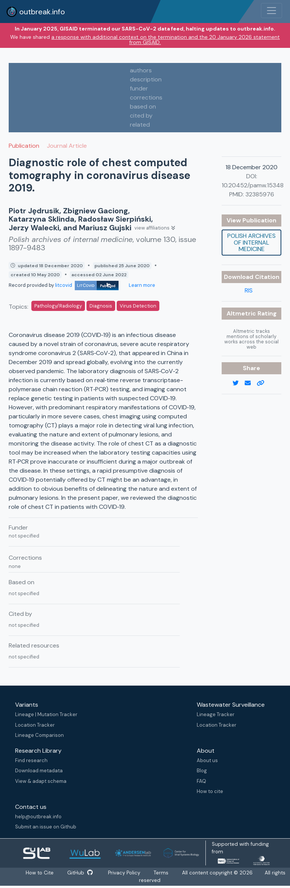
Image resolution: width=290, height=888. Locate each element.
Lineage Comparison (39, 735)
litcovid (87, 285)
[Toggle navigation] (271, 10)
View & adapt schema (40, 781)
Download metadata (39, 770)
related (140, 125)
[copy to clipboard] (263, 383)
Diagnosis (100, 306)
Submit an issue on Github (45, 827)
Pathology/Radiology (58, 306)
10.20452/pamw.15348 (253, 185)
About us (207, 760)
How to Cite (40, 873)
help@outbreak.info (38, 816)
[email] (251, 383)
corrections (146, 97)
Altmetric (242, 313)
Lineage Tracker (215, 714)
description (146, 79)
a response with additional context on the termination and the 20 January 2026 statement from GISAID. (165, 40)
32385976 (259, 194)
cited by (141, 115)
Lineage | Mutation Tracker (46, 714)
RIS (249, 290)
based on (143, 106)
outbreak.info (35, 11)
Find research (31, 760)
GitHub (80, 873)
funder (139, 88)
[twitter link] (239, 383)
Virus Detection (138, 306)
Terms (161, 873)
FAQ (201, 781)
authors (141, 70)
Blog (202, 770)
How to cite (210, 791)
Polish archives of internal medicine (251, 242)
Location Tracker (35, 725)
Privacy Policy (124, 873)
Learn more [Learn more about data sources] (141, 285)
